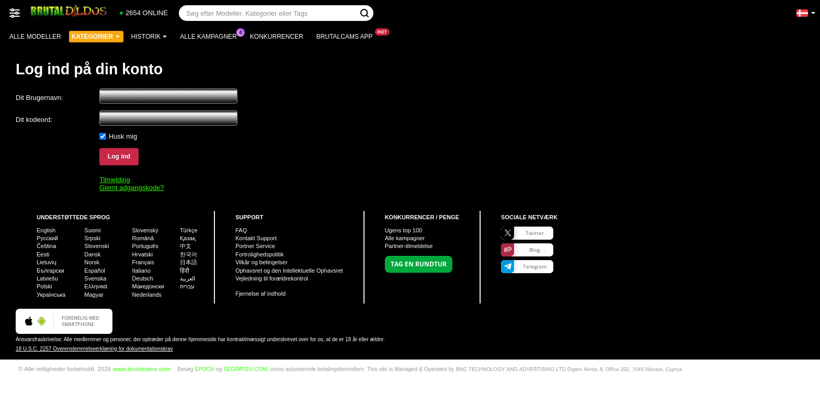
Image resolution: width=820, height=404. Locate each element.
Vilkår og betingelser (261, 262)
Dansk (92, 254)
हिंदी (184, 270)
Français (143, 262)
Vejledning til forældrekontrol (271, 278)
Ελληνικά (95, 286)
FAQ (241, 230)
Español (94, 270)
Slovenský (145, 230)
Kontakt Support (256, 238)
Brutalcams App (347, 35)
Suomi (92, 230)
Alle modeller (35, 36)
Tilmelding (114, 180)
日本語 (188, 262)
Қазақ (188, 238)
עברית (187, 286)
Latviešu (47, 278)
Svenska (95, 278)
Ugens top (404, 230)
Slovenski (96, 246)
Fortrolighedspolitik (259, 254)
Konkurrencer (276, 36)
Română (143, 238)
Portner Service (255, 246)
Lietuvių (46, 262)
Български (50, 270)
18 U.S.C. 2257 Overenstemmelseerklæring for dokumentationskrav (94, 349)
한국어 (188, 254)
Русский (47, 238)
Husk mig (123, 136)
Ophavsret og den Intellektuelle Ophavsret (289, 270)
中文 (185, 246)
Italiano (141, 270)
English (46, 230)
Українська (51, 294)
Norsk (91, 262)
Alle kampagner (211, 35)
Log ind (119, 156)
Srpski (92, 238)
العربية (187, 278)
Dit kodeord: (34, 120)
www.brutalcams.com (141, 368)
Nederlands (147, 294)
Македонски (148, 286)
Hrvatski (142, 254)
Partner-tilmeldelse (409, 246)
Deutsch (142, 278)
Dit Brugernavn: (39, 98)
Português (145, 246)
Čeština (46, 246)
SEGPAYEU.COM (246, 369)
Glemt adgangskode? (131, 188)
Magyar (94, 294)
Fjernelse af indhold (260, 293)
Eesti (43, 254)
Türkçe (189, 230)
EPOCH (204, 369)
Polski (44, 286)
